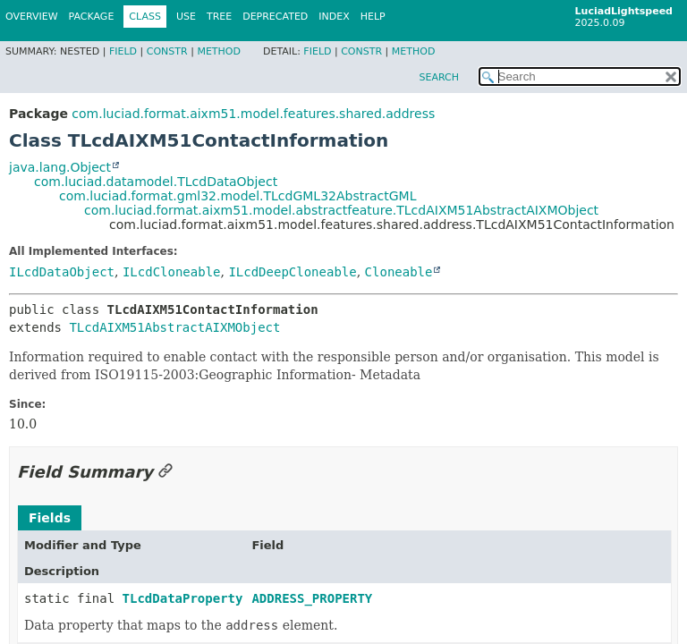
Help (373, 16)
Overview (31, 16)
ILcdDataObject (61, 272)
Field (123, 51)
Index (333, 16)
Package (91, 16)
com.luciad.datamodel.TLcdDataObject (155, 181)
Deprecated (275, 16)
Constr (167, 51)
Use (186, 16)
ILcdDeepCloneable (292, 272)
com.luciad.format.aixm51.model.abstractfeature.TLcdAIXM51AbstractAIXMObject (341, 210)
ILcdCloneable (172, 272)
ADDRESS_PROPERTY (311, 598)
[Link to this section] (165, 471)
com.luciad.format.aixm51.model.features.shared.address (253, 113)
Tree (219, 16)
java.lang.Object (60, 167)
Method (219, 51)
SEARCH (439, 77)
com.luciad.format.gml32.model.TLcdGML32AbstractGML (237, 196)
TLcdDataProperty (183, 598)
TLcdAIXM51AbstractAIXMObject (174, 327)
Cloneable (399, 272)
